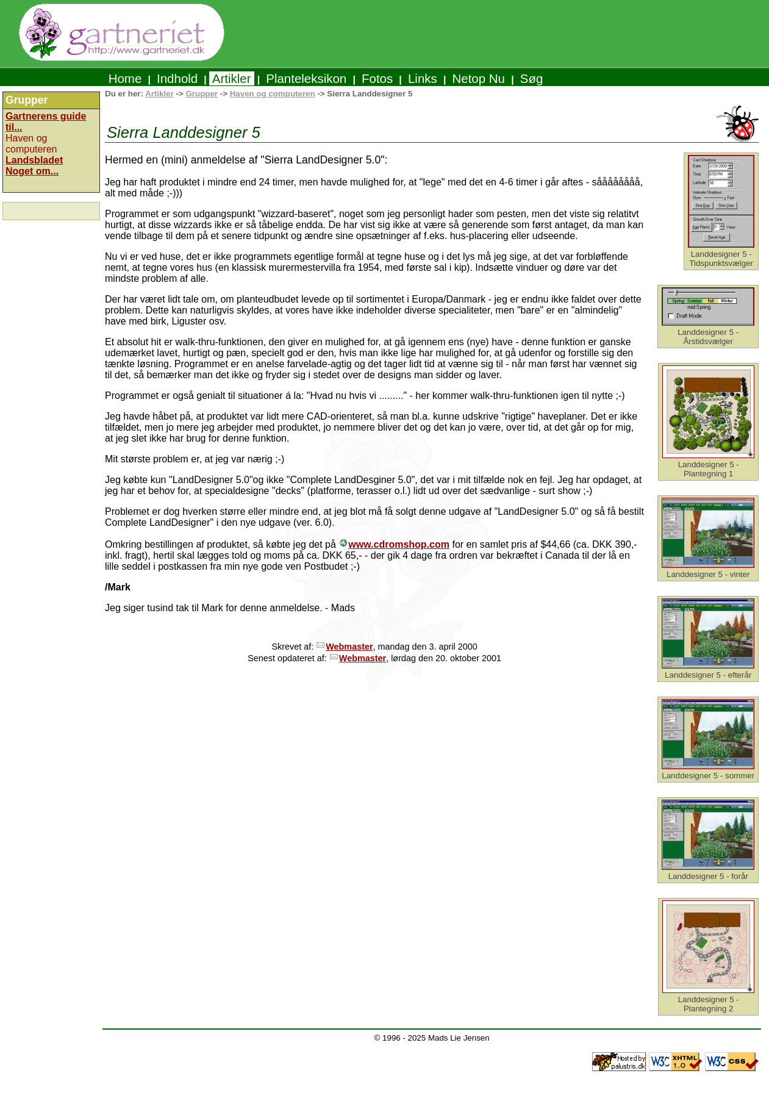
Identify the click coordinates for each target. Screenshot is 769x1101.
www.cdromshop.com (398, 544)
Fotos (377, 78)
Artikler (231, 78)
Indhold (177, 78)
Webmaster (349, 646)
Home (125, 78)
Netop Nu (479, 78)
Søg (531, 78)
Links (422, 78)
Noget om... (32, 171)
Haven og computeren (272, 93)
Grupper (201, 93)
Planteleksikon (306, 78)
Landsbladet (34, 160)
